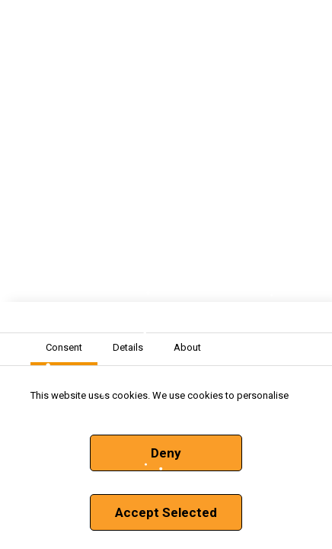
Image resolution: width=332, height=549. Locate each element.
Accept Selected (166, 512)
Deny (166, 453)
